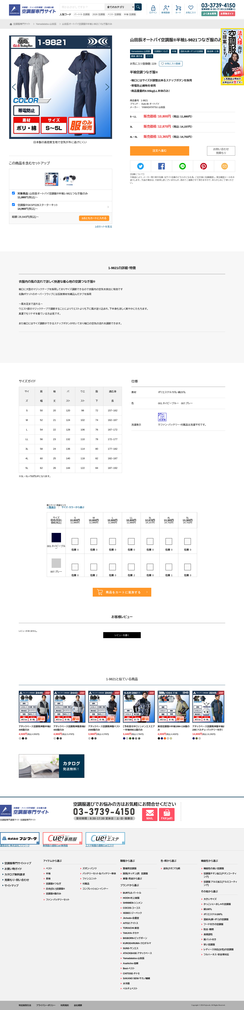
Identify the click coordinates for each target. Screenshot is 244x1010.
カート (178, 12)
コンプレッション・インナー (95, 888)
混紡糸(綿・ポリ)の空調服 (191, 51)
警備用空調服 (129, 868)
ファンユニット (90, 878)
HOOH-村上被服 (131, 898)
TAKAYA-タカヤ (131, 933)
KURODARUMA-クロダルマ (137, 943)
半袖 (174, 51)
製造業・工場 (213, 51)
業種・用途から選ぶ (132, 878)
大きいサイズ (210, 899)
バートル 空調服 (82, 14)
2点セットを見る (103, 226)
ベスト (49, 868)
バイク (149, 56)
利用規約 (65, 1005)
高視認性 (208, 934)
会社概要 (78, 1005)
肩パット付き (210, 939)
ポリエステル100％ (213, 914)
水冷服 (126, 983)
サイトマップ (12, 885)
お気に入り (191, 12)
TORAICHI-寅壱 (131, 928)
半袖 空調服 (130, 14)
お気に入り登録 (172, 63)
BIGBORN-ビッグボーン (135, 938)
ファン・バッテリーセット (57, 899)
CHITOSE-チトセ (131, 973)
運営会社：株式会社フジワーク (19, 839)
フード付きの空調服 (213, 924)
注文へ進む (160, 150)
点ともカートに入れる (94, 218)
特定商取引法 (25, 1005)
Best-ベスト (129, 968)
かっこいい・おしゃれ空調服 (217, 904)
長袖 (48, 878)
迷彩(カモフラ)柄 (171, 868)
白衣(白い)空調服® (55, 888)
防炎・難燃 (209, 929)
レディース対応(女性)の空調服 (218, 949)
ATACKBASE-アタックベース (137, 953)
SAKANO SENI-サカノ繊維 (136, 978)
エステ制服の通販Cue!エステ (105, 839)
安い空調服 (209, 944)
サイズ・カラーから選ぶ (73, 507)
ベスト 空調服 (114, 14)
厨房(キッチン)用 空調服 (135, 873)
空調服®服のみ (53, 893)
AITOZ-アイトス (130, 923)
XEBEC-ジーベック (132, 913)
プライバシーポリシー (46, 1005)
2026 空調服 (99, 14)
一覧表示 (51, 507)
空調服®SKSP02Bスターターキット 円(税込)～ (38, 207)
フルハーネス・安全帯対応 (216, 954)
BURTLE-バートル (132, 893)
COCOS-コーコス (131, 908)
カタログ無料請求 (15, 874)
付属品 (86, 883)
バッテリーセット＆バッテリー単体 (99, 873)
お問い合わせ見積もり (221, 151)
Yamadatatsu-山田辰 (140, 51)
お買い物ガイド (13, 868)
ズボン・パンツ (90, 868)
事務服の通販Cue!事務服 (62, 839)
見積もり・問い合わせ (17, 879)
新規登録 (166, 12)
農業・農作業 (137, 56)
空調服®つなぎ (161, 51)
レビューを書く (122, 635)
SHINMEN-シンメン (132, 903)
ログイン (153, 12)
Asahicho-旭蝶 (130, 963)
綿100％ (208, 909)
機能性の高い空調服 (214, 868)
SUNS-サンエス (130, 948)
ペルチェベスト (130, 988)
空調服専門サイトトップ (18, 863)
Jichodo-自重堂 (131, 918)
